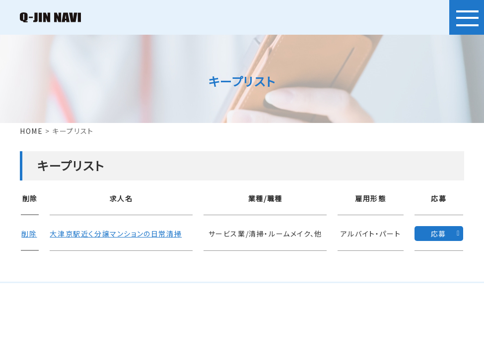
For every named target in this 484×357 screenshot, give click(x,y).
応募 (438, 233)
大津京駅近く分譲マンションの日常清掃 (115, 233)
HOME (31, 131)
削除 (28, 233)
